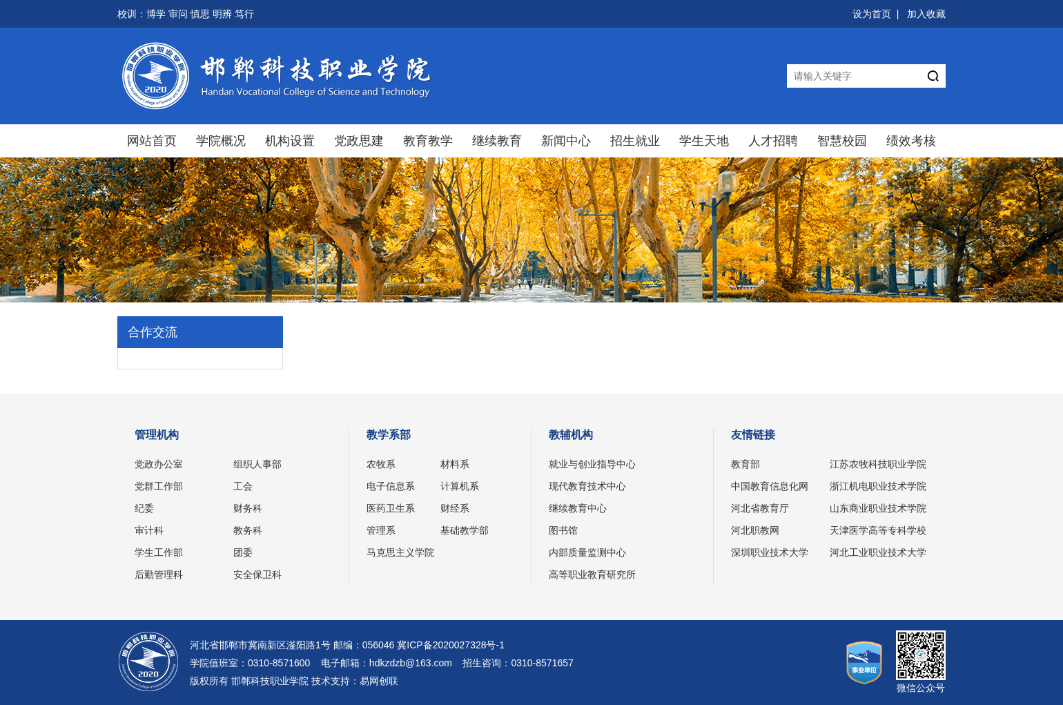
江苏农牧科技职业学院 (878, 464)
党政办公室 (159, 464)
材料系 (454, 464)
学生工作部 (159, 552)
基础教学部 (464, 530)
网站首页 (152, 141)
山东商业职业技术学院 (878, 508)
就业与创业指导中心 (592, 464)
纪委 (144, 508)
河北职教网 (755, 530)
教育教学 (428, 141)
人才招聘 (773, 141)
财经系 (454, 508)
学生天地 (704, 141)
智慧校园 (842, 141)
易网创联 (379, 680)
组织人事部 (257, 464)
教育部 (745, 464)
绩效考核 (911, 141)
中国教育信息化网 (769, 486)
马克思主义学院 (400, 552)
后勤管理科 (159, 574)
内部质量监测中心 (587, 552)
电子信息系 (391, 486)
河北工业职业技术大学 (878, 552)
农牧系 (381, 464)
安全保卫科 (257, 574)
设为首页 (871, 13)
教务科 (247, 530)
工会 (243, 486)
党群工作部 (159, 486)
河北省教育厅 (760, 508)
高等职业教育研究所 (592, 574)
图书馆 (563, 530)
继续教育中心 (578, 508)
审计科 (149, 530)
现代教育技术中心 (587, 486)
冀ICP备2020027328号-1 (451, 644)
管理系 (381, 530)
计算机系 (459, 486)
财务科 (247, 508)
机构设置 (290, 141)
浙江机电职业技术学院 (878, 486)
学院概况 (221, 141)
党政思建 (359, 141)
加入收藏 (926, 13)
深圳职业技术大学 (769, 552)
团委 (243, 552)
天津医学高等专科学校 (878, 530)
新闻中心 (566, 141)
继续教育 (497, 141)
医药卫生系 (391, 508)
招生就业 (635, 141)
